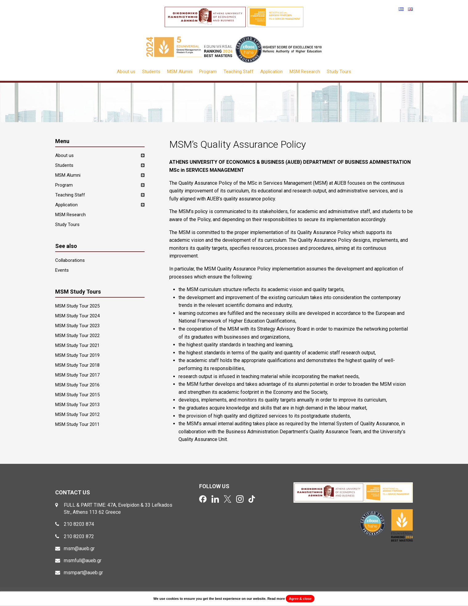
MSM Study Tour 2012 (77, 414)
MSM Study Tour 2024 (77, 316)
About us (126, 71)
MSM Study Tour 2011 (77, 424)
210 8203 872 (79, 536)
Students (151, 71)
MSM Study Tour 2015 (77, 395)
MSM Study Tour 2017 (77, 375)
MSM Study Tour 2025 (77, 306)
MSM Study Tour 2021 (77, 345)
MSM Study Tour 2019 (77, 355)
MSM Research (304, 71)
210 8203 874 (79, 524)
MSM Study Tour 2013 (77, 404)
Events (62, 270)
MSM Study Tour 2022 (77, 335)
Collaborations (70, 260)
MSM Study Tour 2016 (77, 385)
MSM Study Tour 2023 (77, 325)
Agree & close (300, 598)
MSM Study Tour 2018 (77, 365)
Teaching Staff (238, 71)
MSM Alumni (179, 71)
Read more (276, 598)
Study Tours (339, 71)
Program (208, 71)
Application (271, 71)
